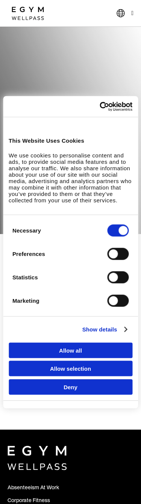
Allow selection (70, 368)
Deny (70, 387)
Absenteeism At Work (33, 487)
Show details (99, 329)
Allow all (70, 350)
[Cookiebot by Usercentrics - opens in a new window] (100, 106)
